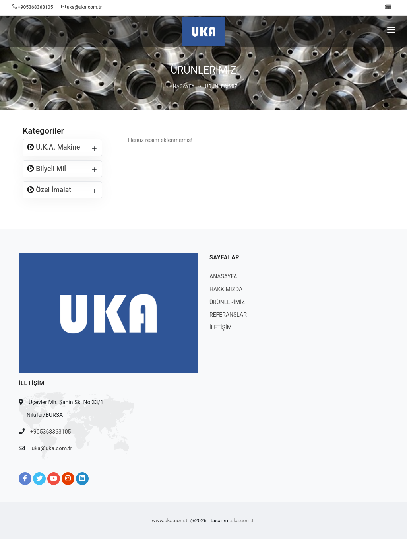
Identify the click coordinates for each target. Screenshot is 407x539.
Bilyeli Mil (50, 169)
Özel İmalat (52, 190)
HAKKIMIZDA (225, 289)
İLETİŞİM (220, 327)
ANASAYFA (181, 86)
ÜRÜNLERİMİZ (221, 86)
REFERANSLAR (228, 314)
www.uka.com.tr (170, 520)
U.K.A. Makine (57, 147)
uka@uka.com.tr (51, 448)
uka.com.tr (243, 520)
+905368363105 (50, 431)
